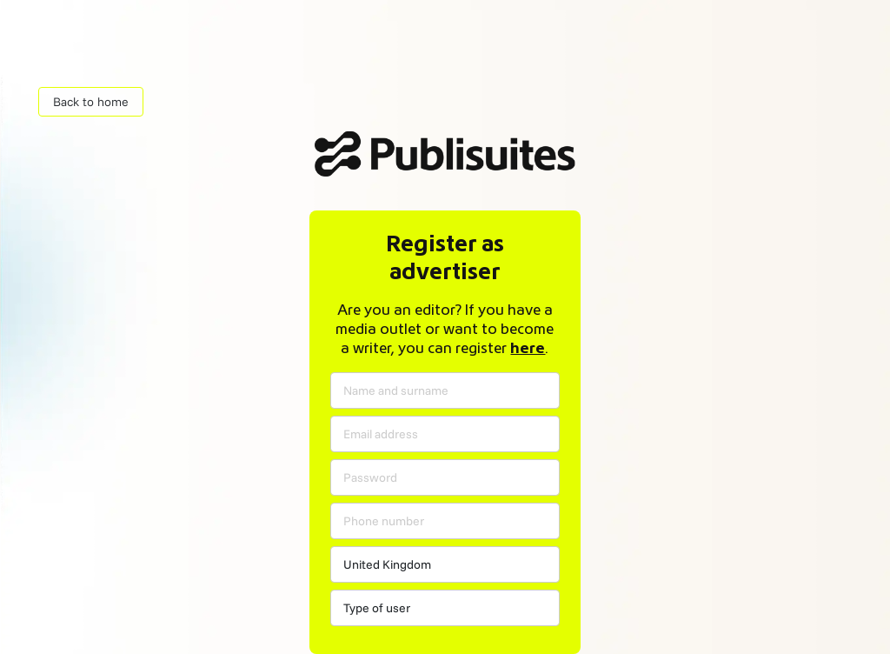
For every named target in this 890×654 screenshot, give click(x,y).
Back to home (91, 102)
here (527, 349)
